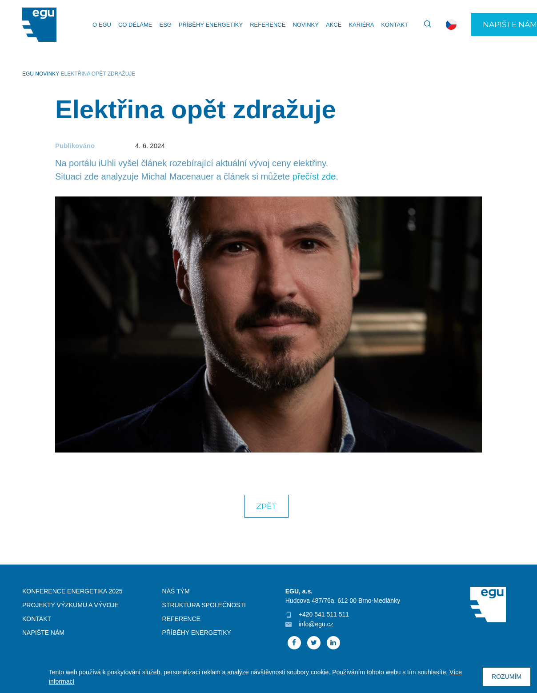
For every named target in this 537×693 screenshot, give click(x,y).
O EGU (101, 24)
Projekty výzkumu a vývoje (70, 605)
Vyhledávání (424, 24)
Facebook (294, 642)
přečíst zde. (315, 176)
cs (451, 24)
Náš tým (176, 591)
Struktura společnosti (204, 605)
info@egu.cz (316, 624)
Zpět (266, 506)
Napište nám (43, 632)
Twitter (314, 642)
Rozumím (506, 676)
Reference (267, 24)
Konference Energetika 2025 (72, 591)
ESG (165, 24)
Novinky (306, 24)
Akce (333, 24)
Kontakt (394, 24)
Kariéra (361, 24)
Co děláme (135, 24)
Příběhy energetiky (211, 24)
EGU (28, 74)
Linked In (333, 642)
